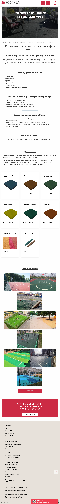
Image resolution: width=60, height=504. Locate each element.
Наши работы (9, 435)
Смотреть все (30, 391)
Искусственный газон (12, 474)
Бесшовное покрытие (12, 457)
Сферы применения (11, 433)
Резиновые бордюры (11, 465)
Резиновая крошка (11, 469)
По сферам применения (12, 455)
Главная (3, 42)
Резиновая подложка (11, 462)
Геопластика (9, 476)
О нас (7, 428)
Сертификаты (9, 446)
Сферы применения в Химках (15, 42)
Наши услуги (9, 430)
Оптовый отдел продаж (13, 444)
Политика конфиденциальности (15, 449)
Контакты (8, 438)
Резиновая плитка (10, 460)
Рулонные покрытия (11, 467)
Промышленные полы (11, 472)
